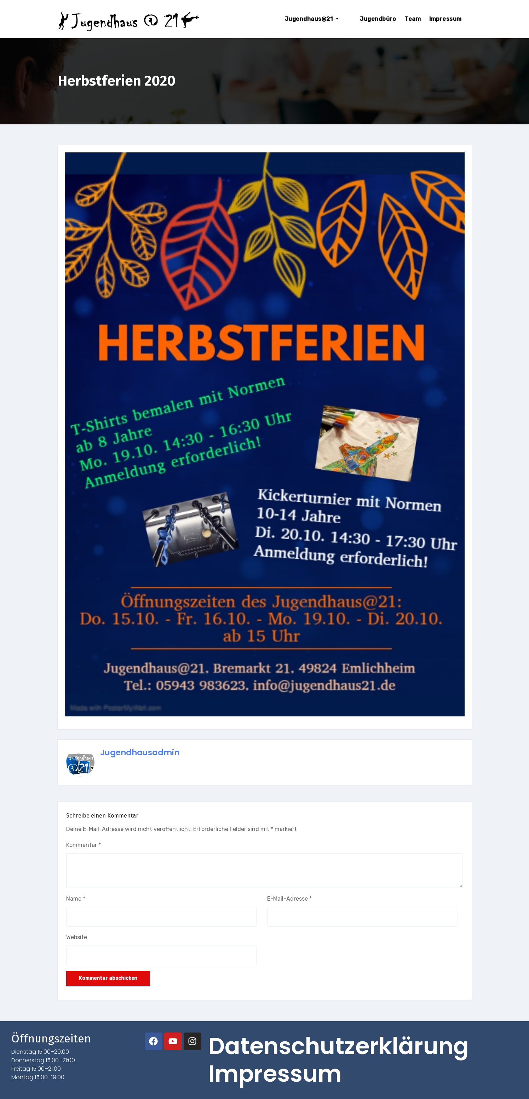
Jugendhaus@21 (324, 19)
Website (76, 937)
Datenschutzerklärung (338, 1046)
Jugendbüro (378, 19)
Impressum (445, 19)
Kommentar (83, 845)
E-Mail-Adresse (289, 898)
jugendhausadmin (139, 752)
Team (412, 19)
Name (75, 898)
